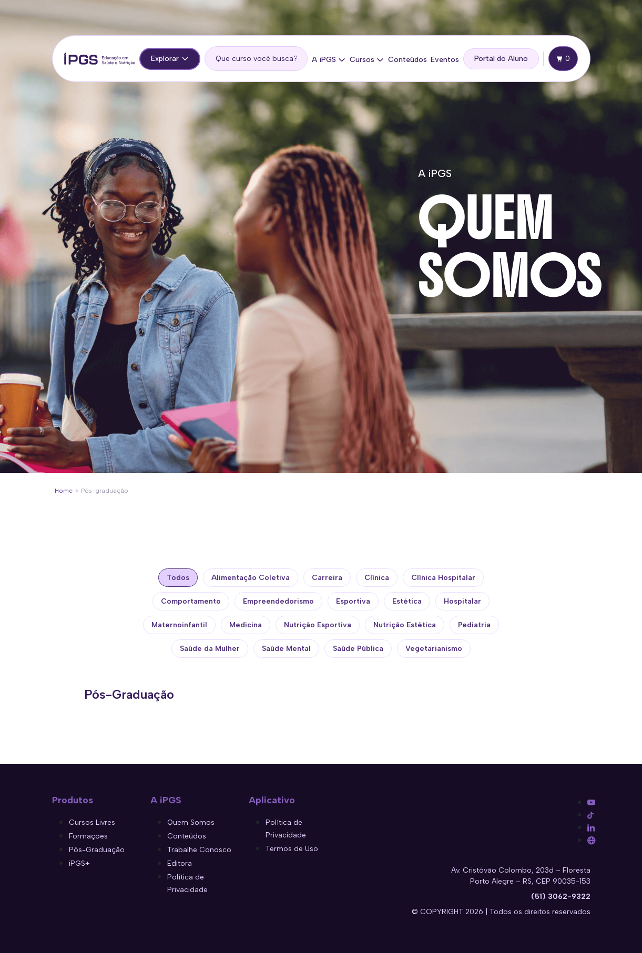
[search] (256, 58)
